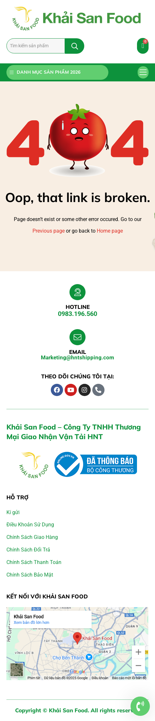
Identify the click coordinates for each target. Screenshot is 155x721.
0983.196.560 (77, 314)
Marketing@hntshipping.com (77, 357)
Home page (110, 231)
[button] (143, 72)
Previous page (48, 231)
